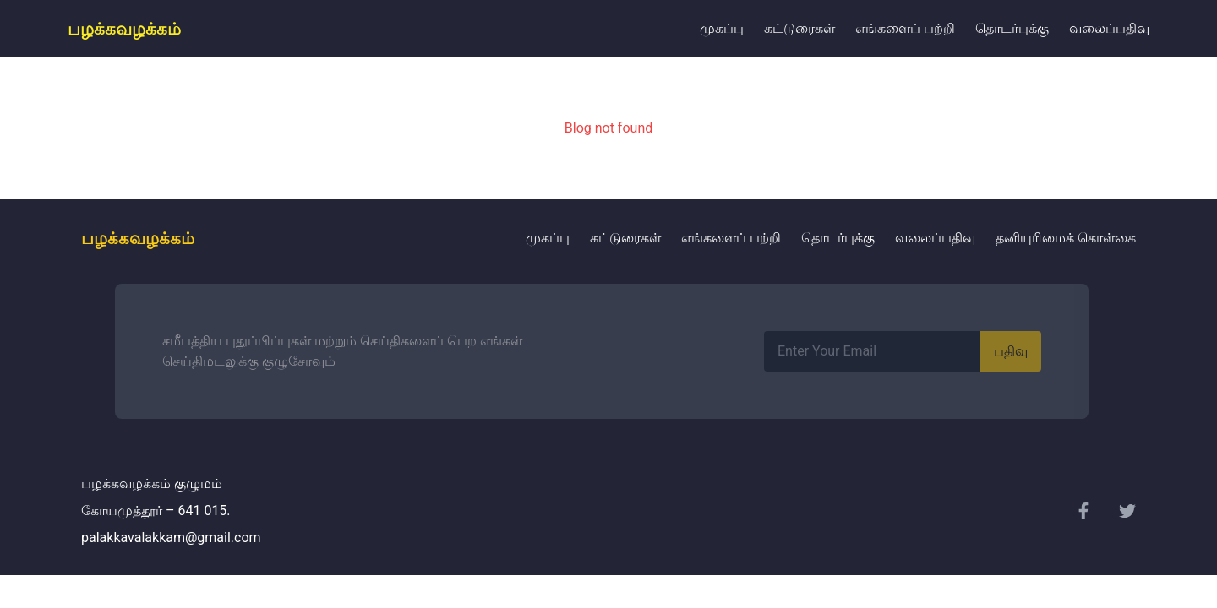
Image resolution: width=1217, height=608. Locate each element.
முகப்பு (722, 28)
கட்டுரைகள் (799, 28)
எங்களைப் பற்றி (905, 28)
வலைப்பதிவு (1109, 28)
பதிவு (1011, 351)
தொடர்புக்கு (1012, 28)
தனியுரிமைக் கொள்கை (1066, 238)
